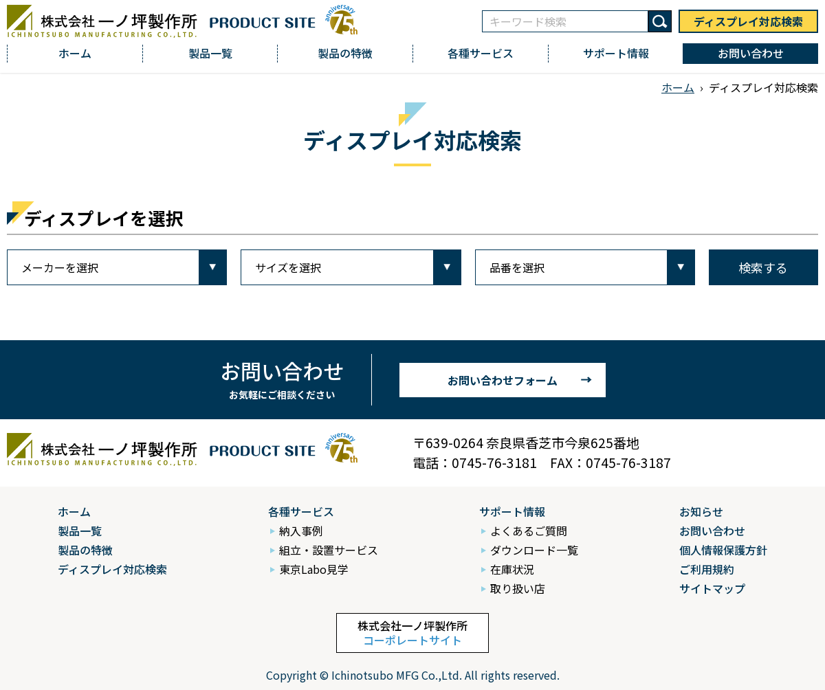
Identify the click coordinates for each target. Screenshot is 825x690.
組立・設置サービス (328, 550)
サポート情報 (616, 53)
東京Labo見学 (314, 569)
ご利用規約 (706, 569)
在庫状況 (512, 569)
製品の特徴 (345, 53)
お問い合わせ (751, 53)
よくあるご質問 (528, 530)
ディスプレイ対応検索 (748, 21)
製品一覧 (210, 53)
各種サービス (481, 53)
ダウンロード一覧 (534, 550)
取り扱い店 (517, 588)
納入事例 (301, 530)
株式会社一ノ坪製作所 (413, 632)
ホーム (74, 53)
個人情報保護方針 (723, 550)
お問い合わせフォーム (503, 380)
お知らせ (701, 511)
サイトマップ (712, 588)
